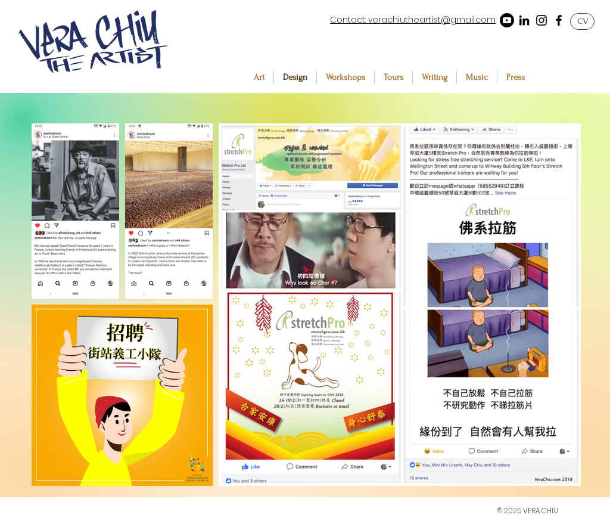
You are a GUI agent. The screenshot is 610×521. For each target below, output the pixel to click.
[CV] (582, 21)
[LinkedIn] (524, 20)
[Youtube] (507, 20)
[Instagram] (541, 20)
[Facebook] (559, 20)
